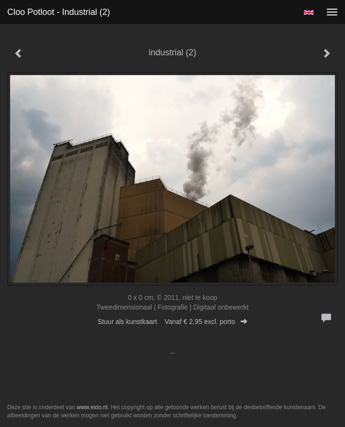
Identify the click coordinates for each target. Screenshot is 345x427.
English (308, 12)
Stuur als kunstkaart (172, 321)
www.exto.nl (92, 407)
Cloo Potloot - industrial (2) (58, 12)
